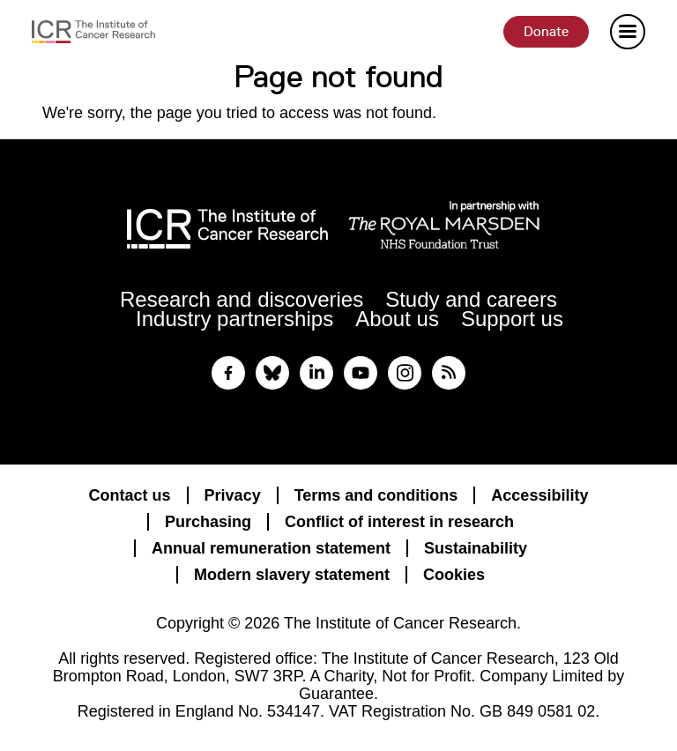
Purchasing (208, 522)
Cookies (454, 575)
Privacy (233, 495)
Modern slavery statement (292, 575)
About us (397, 319)
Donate (546, 32)
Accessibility (539, 495)
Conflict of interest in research (399, 522)
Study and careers (471, 299)
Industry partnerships (234, 319)
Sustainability (475, 548)
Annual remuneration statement (271, 548)
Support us (512, 319)
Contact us (130, 495)
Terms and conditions (376, 495)
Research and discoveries (241, 299)
